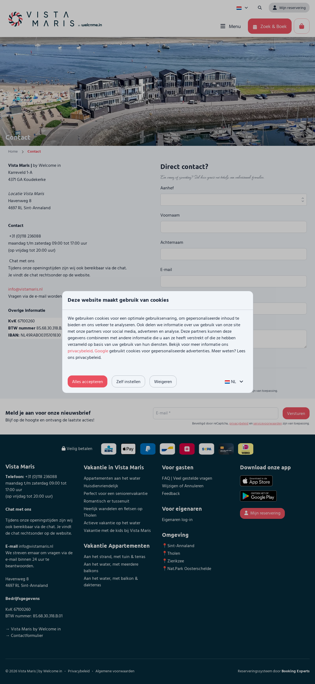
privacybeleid (80, 351)
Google (101, 351)
